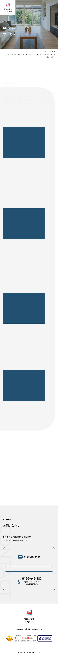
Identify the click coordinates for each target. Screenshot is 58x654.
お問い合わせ (32, 557)
